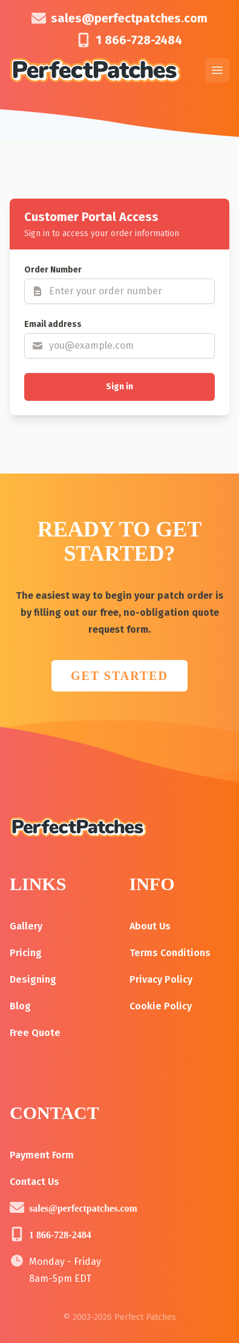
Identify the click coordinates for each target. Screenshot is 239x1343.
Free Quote (35, 1032)
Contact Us (34, 1181)
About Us (150, 926)
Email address (53, 324)
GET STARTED (119, 675)
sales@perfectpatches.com (129, 18)
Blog (20, 1006)
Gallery (26, 926)
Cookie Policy (160, 1006)
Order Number (53, 270)
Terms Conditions (170, 953)
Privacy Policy (160, 979)
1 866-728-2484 (139, 40)
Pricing (26, 953)
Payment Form (42, 1155)
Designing (33, 979)
